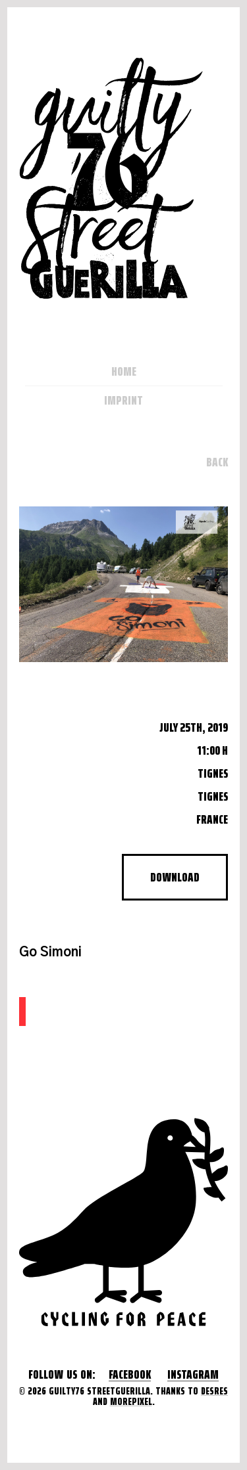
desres (214, 1391)
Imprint (123, 400)
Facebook (130, 1374)
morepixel (131, 1401)
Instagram (193, 1374)
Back (217, 461)
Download (175, 876)
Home (123, 371)
